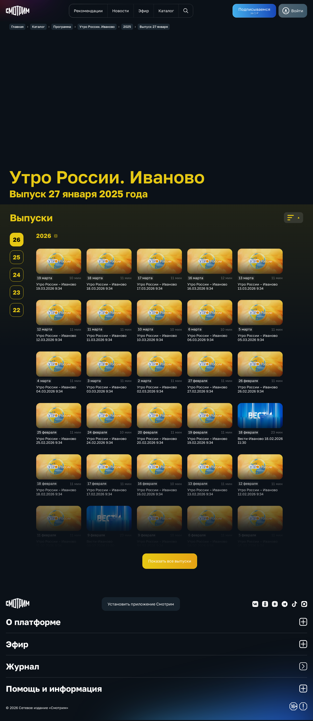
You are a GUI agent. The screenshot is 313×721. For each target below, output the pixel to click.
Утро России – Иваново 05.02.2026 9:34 (258, 544)
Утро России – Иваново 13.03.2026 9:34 (258, 287)
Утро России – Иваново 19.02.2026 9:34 (207, 441)
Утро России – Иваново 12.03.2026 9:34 (56, 338)
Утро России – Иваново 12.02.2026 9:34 (258, 493)
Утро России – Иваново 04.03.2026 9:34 (56, 390)
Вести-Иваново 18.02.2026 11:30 (260, 441)
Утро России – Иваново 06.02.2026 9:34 (207, 544)
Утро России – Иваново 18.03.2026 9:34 (106, 287)
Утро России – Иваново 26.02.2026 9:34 (258, 390)
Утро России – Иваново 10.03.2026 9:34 (157, 338)
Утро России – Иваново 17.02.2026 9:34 (106, 493)
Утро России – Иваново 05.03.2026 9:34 (258, 338)
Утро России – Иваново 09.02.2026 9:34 (157, 544)
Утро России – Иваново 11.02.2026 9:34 (56, 544)
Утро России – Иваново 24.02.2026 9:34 (106, 441)
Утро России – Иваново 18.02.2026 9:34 (56, 493)
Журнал (156, 667)
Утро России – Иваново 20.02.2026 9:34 (157, 441)
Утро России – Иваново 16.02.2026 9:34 (157, 493)
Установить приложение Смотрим (141, 605)
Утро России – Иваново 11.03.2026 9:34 (106, 338)
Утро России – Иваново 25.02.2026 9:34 (56, 441)
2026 (55, 237)
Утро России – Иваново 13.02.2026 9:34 (207, 493)
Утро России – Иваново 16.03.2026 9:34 (207, 287)
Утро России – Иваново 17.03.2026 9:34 (157, 287)
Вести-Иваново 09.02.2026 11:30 (100, 544)
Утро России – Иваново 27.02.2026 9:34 (207, 390)
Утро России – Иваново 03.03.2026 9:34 (106, 390)
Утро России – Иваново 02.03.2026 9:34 (157, 390)
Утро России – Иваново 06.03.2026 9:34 (207, 338)
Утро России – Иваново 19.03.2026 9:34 (56, 287)
